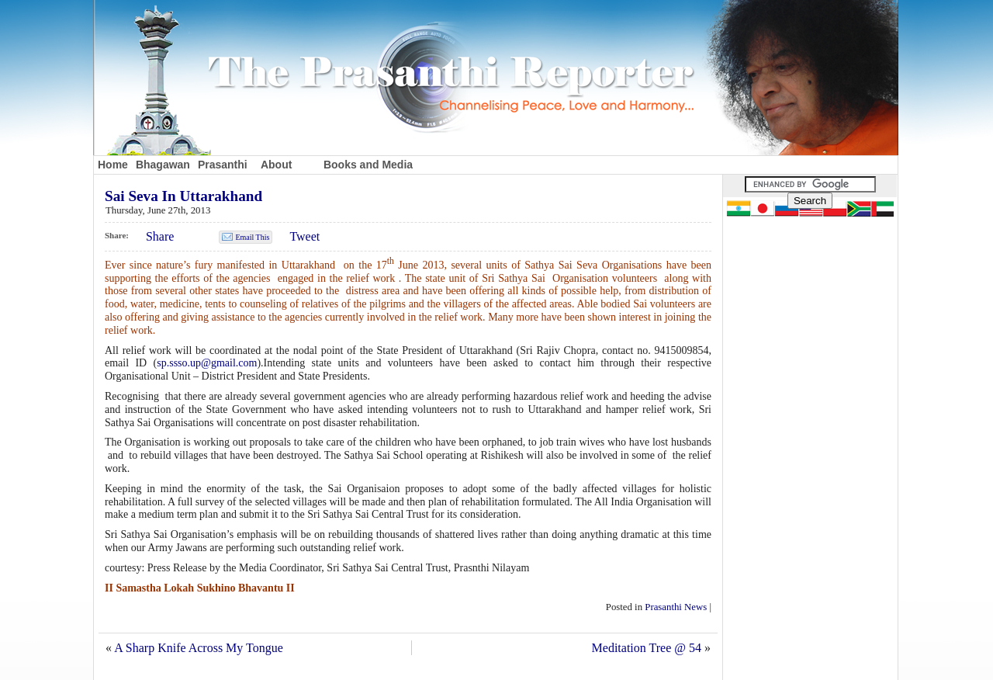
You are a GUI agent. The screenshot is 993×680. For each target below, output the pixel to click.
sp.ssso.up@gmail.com (207, 363)
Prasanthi (222, 164)
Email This (252, 237)
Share (160, 236)
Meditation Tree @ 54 (646, 647)
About (276, 164)
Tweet (304, 236)
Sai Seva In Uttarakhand (183, 196)
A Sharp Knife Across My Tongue (198, 647)
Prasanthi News (676, 607)
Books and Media (368, 164)
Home (113, 164)
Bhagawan (163, 164)
